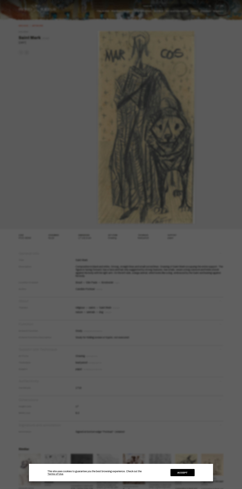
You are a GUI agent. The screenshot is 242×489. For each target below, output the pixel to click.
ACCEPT (182, 472)
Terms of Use (55, 474)
